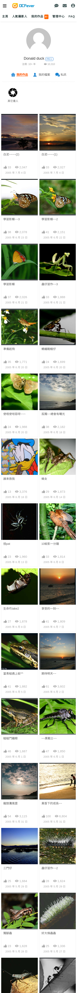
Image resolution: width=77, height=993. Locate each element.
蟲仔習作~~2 (49, 736)
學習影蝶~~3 (11, 219)
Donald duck (34, 58)
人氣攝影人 (19, 16)
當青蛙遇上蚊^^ (13, 640)
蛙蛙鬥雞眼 (10, 672)
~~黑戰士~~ (49, 672)
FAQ (72, 16)
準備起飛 (9, 349)
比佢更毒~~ (48, 832)
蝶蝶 (44, 864)
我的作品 (40, 17)
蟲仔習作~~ (10, 800)
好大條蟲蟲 (48, 768)
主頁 (5, 16)
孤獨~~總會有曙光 (53, 414)
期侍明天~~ (48, 640)
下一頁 (59, 900)
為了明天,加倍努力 (15, 864)
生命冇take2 (11, 608)
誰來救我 (9, 478)
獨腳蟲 (7, 768)
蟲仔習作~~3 (49, 284)
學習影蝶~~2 (49, 219)
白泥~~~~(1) (49, 154)
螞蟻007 (46, 800)
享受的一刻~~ (50, 608)
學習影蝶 (9, 284)
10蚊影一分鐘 (50, 543)
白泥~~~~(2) (11, 154)
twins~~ (8, 832)
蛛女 (44, 478)
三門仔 (7, 736)
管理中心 (58, 16)
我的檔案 (44, 74)
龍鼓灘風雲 (10, 704)
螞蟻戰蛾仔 (48, 349)
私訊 (63, 74)
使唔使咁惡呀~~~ (14, 414)
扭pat (6, 543)
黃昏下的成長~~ (51, 704)
